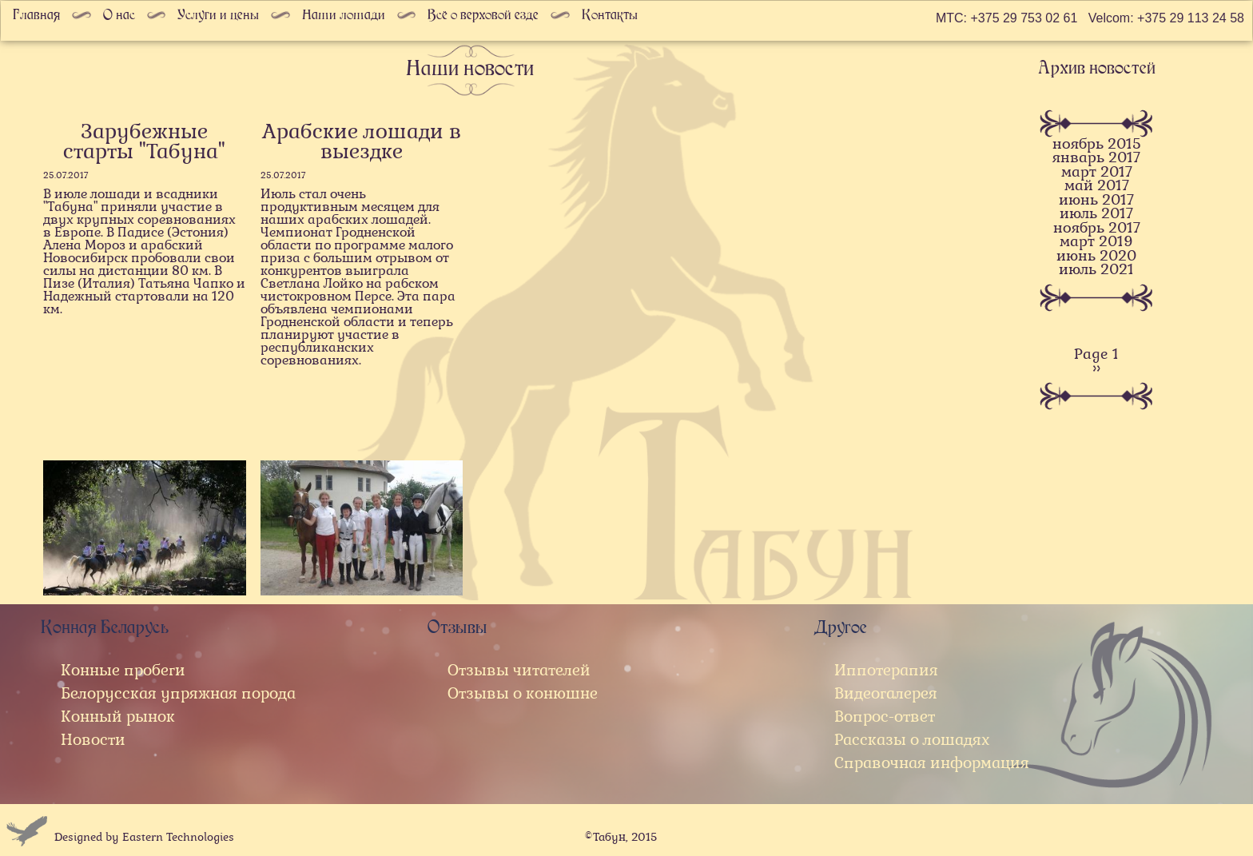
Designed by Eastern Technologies (144, 837)
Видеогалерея (885, 693)
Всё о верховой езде (483, 14)
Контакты (610, 14)
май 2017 (1096, 186)
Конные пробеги (123, 670)
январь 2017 (1096, 158)
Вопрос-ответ (884, 717)
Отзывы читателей (519, 670)
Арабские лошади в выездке (361, 141)
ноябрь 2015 (1096, 144)
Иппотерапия (886, 670)
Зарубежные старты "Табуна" (144, 141)
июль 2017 (1096, 214)
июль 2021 (1096, 270)
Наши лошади (343, 14)
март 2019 (1096, 242)
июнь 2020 (1096, 256)
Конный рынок (118, 717)
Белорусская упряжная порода (178, 693)
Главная (36, 14)
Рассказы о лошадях (912, 740)
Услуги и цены (218, 14)
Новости (93, 740)
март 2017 (1096, 172)
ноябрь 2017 (1096, 228)
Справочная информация (931, 763)
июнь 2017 (1096, 200)
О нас (119, 14)
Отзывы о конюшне (523, 693)
